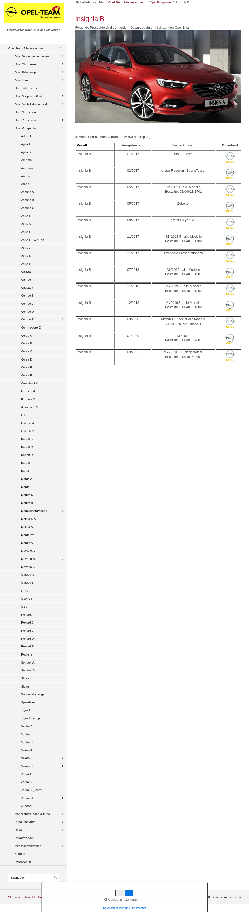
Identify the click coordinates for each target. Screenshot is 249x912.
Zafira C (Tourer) (32, 790)
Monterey (27, 534)
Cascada (27, 287)
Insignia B (28, 431)
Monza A (27, 542)
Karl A (25, 471)
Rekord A (27, 614)
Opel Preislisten (25, 120)
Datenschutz (23, 861)
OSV (24, 606)
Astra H (26, 231)
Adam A (26, 136)
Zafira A (26, 774)
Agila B (26, 152)
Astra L (26, 263)
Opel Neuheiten (25, 112)
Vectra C (27, 742)
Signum (26, 686)
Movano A (28, 550)
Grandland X (29, 407)
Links (18, 829)
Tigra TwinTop (30, 718)
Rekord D (27, 638)
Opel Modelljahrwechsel (31, 104)
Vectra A (26, 726)
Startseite (14, 897)
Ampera (26, 160)
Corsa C (26, 351)
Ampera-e (28, 168)
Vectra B (26, 734)
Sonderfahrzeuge (32, 694)
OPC (24, 590)
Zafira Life (28, 798)
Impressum (45, 897)
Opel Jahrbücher (26, 88)
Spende (20, 853)
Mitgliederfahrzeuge (28, 845)
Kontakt (29, 897)
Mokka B (27, 526)
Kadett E (27, 463)
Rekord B (27, 622)
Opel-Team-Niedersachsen (26, 48)
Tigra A (26, 710)
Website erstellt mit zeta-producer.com (215, 897)
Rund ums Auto (25, 822)
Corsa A (26, 335)
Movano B (28, 558)
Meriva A (27, 495)
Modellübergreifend (34, 510)
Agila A (26, 144)
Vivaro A (26, 750)
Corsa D (26, 359)
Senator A (28, 662)
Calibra (26, 271)
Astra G (26, 223)
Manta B (26, 487)
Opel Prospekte (25, 128)
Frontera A (28, 391)
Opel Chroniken (25, 64)
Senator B (28, 670)
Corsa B (26, 343)
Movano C (28, 566)
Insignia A (27, 423)
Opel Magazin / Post (28, 96)
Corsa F (26, 375)
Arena (25, 183)
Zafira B (26, 781)
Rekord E (27, 646)
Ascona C (27, 207)
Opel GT (26, 598)
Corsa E (26, 367)
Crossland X (29, 383)
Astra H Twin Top (32, 239)
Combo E (27, 319)
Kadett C (27, 447)
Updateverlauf (24, 837)
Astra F (26, 215)
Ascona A (27, 192)
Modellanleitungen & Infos (32, 813)
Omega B (27, 582)
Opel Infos (22, 80)
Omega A (27, 574)
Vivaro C (27, 766)
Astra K (26, 255)
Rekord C (27, 630)
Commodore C (31, 327)
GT (23, 415)
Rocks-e (26, 654)
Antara (25, 176)
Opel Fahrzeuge (25, 72)
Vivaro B (26, 758)
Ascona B (27, 199)
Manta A (26, 478)
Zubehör (26, 805)
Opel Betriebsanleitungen (32, 56)
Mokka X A (28, 519)
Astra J (26, 247)
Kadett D (27, 455)
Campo (26, 279)
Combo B (27, 295)
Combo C (27, 303)
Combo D (27, 311)
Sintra (25, 678)
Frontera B (28, 399)
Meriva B (27, 502)
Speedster (28, 702)
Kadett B (27, 439)
